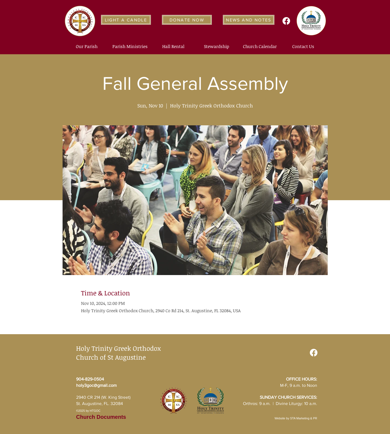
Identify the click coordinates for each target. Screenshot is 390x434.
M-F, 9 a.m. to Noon (298, 385)
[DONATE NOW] (187, 20)
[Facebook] (286, 21)
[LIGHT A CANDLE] (126, 20)
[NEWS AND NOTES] (248, 20)
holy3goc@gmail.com (96, 385)
